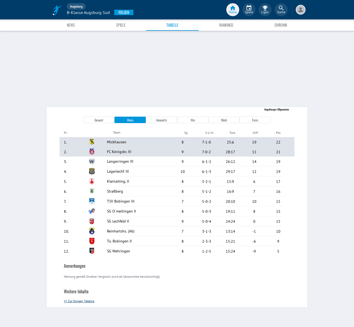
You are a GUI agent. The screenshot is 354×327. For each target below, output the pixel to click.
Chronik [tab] (281, 25)
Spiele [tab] (121, 25)
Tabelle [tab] (172, 25)
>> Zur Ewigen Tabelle (79, 301)
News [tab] (71, 25)
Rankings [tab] (226, 25)
